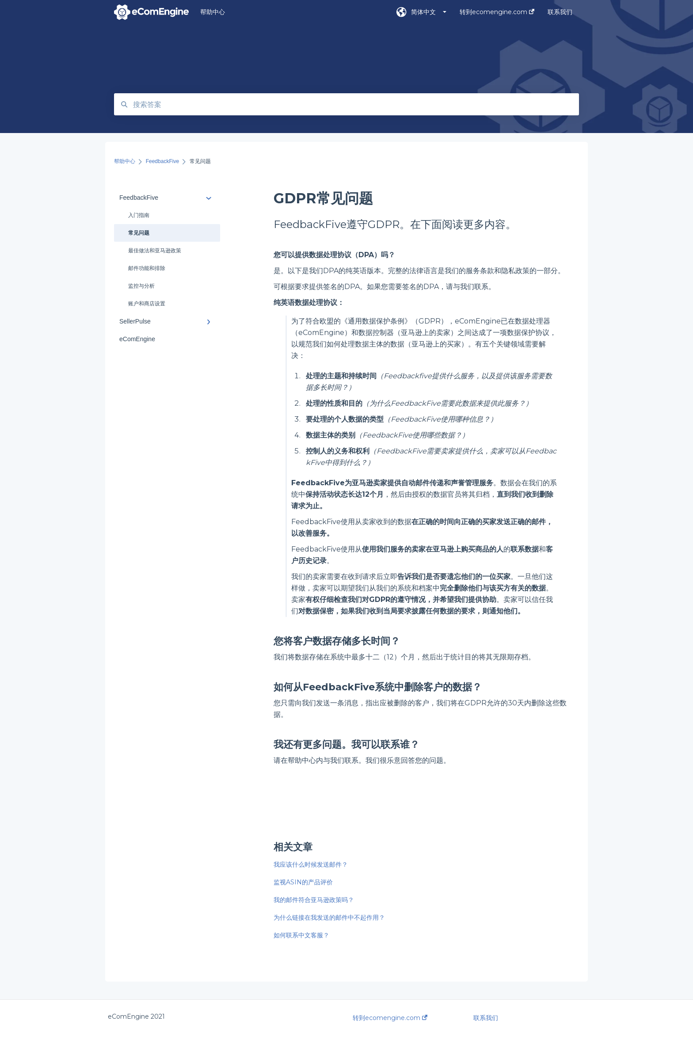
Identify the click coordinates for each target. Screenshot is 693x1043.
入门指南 (138, 215)
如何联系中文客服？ (301, 935)
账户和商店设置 (146, 304)
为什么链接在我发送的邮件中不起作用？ (329, 917)
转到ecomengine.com (390, 1017)
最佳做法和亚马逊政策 (154, 250)
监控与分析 (141, 286)
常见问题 (138, 233)
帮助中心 (212, 12)
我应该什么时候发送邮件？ (311, 864)
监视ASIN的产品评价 (303, 882)
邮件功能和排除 (146, 268)
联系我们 (485, 1017)
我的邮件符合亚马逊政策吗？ (314, 900)
